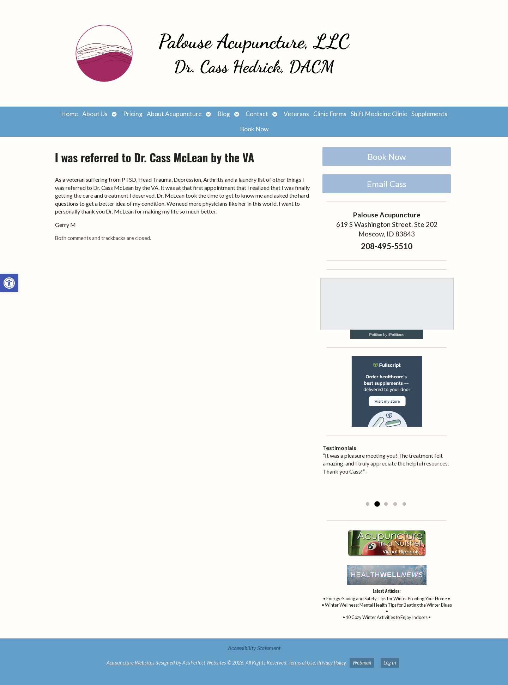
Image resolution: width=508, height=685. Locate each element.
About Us (95, 114)
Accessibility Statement (254, 647)
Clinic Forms (329, 114)
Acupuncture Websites (131, 663)
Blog (223, 114)
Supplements (429, 114)
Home (69, 114)
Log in (389, 663)
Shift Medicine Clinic (379, 114)
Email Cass (386, 184)
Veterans (296, 114)
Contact (257, 114)
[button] (9, 283)
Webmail (361, 663)
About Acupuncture (174, 114)
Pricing (133, 114)
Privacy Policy (331, 663)
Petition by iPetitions (386, 334)
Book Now (254, 129)
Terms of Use (302, 663)
